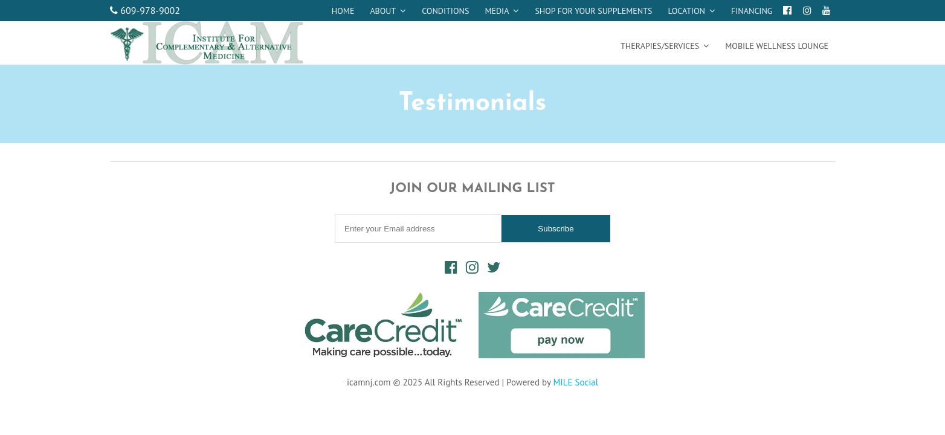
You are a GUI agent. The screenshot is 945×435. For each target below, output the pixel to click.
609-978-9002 (145, 10)
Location (686, 10)
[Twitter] (493, 267)
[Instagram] (807, 10)
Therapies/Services (660, 45)
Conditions (445, 10)
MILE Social (575, 382)
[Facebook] (787, 10)
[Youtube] (826, 10)
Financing (751, 10)
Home (343, 10)
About (383, 10)
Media (497, 10)
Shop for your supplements (593, 10)
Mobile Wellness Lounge (776, 45)
